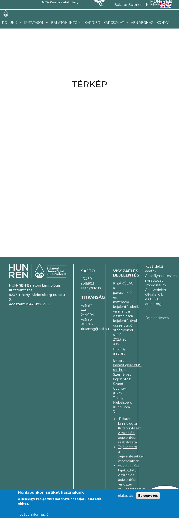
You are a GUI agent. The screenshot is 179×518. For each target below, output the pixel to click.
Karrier (92, 23)
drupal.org (153, 306)
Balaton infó (65, 23)
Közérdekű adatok (154, 268)
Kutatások (34, 23)
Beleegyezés (148, 495)
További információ (33, 514)
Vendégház (142, 23)
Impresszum (154, 285)
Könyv (162, 23)
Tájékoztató (127, 447)
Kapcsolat (114, 23)
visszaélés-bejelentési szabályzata (127, 437)
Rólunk (10, 23)
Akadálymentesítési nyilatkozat (154, 278)
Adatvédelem (154, 290)
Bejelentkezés (154, 318)
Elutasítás (125, 495)
